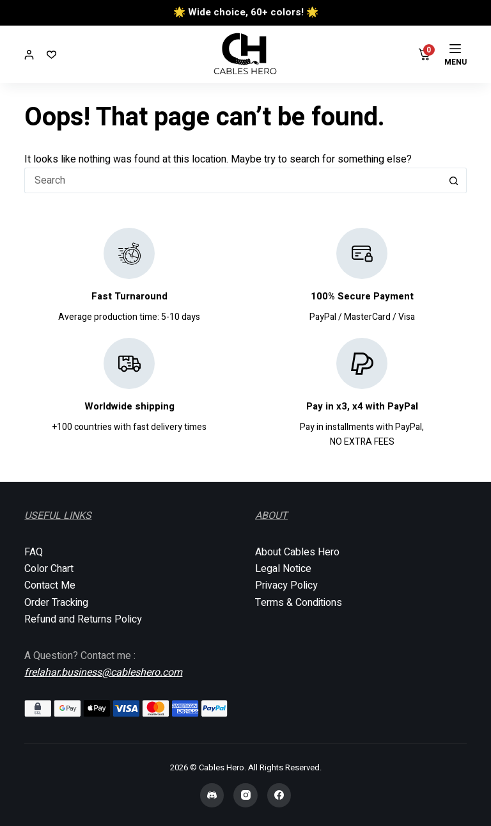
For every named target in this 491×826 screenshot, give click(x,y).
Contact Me (49, 585)
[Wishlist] (51, 55)
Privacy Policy (286, 585)
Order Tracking (56, 602)
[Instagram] (245, 795)
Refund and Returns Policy (83, 619)
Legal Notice (283, 568)
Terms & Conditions (298, 602)
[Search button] (454, 180)
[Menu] (455, 54)
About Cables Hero (297, 552)
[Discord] (212, 795)
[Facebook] (279, 795)
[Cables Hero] (246, 54)
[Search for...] (232, 180)
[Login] (29, 55)
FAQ (33, 552)
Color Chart (49, 568)
